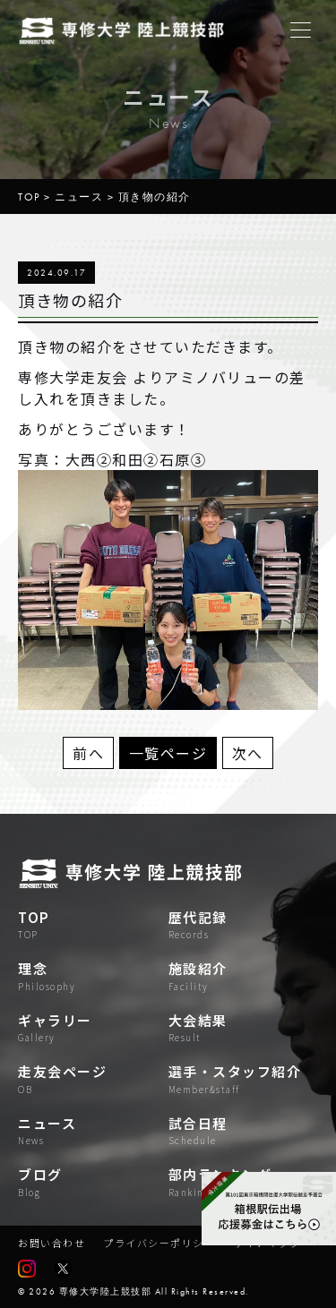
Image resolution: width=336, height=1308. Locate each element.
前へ (88, 753)
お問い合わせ (51, 1242)
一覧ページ (168, 753)
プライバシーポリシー (159, 1242)
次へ (247, 753)
